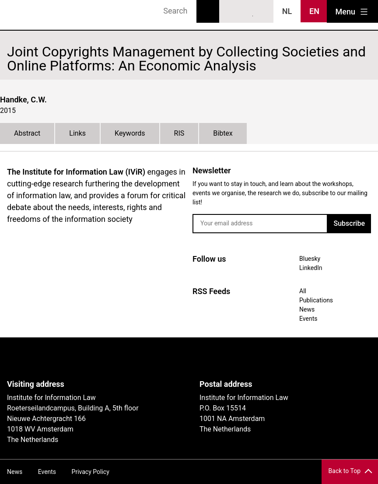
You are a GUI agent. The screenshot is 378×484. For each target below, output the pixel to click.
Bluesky (230, 12)
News (307, 309)
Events (308, 318)
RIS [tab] (179, 133)
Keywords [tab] (130, 133)
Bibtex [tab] (223, 133)
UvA (108, 358)
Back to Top (344, 470)
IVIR (31, 15)
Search (207, 11)
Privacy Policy (90, 471)
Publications (316, 300)
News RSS (262, 12)
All (302, 291)
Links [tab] (77, 133)
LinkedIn (247, 12)
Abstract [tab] (27, 133)
